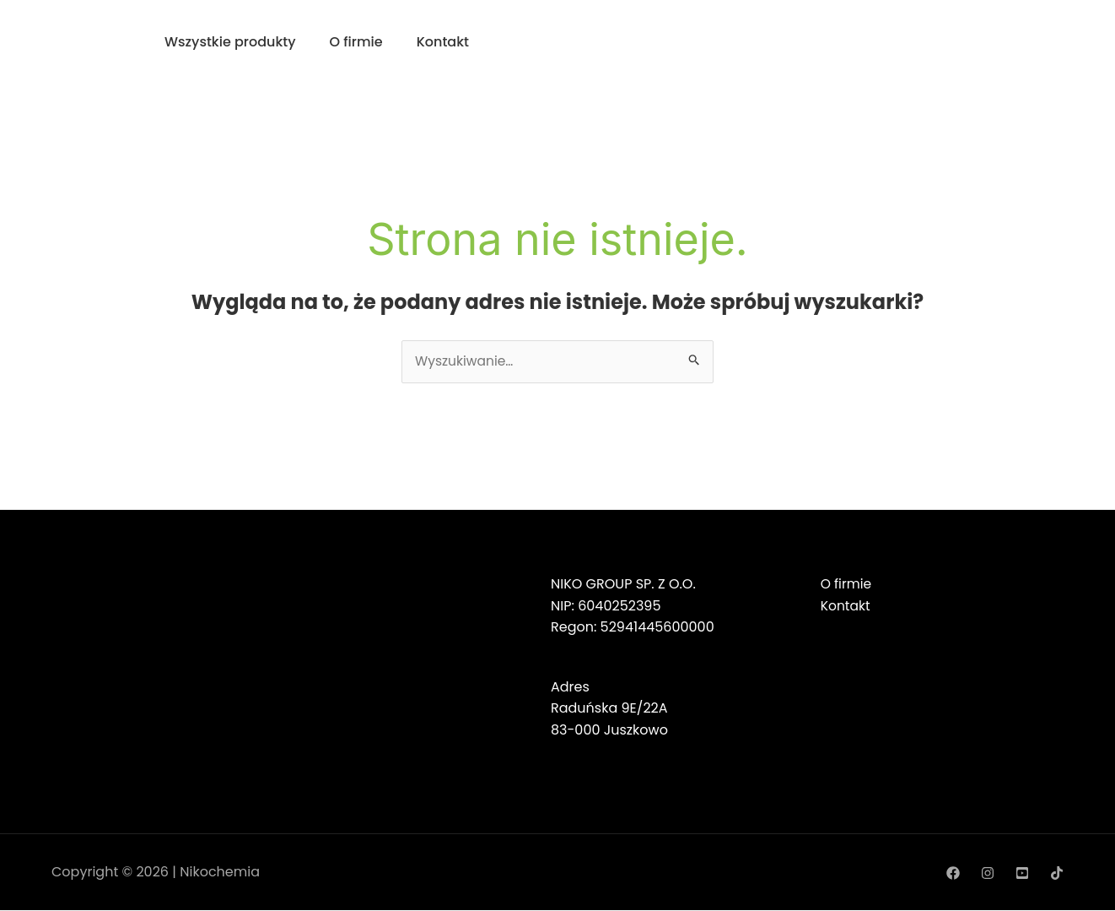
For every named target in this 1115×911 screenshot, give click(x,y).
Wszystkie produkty (230, 42)
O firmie (356, 42)
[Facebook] (953, 873)
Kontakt (443, 42)
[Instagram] (987, 873)
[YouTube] (1022, 873)
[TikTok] (1057, 873)
